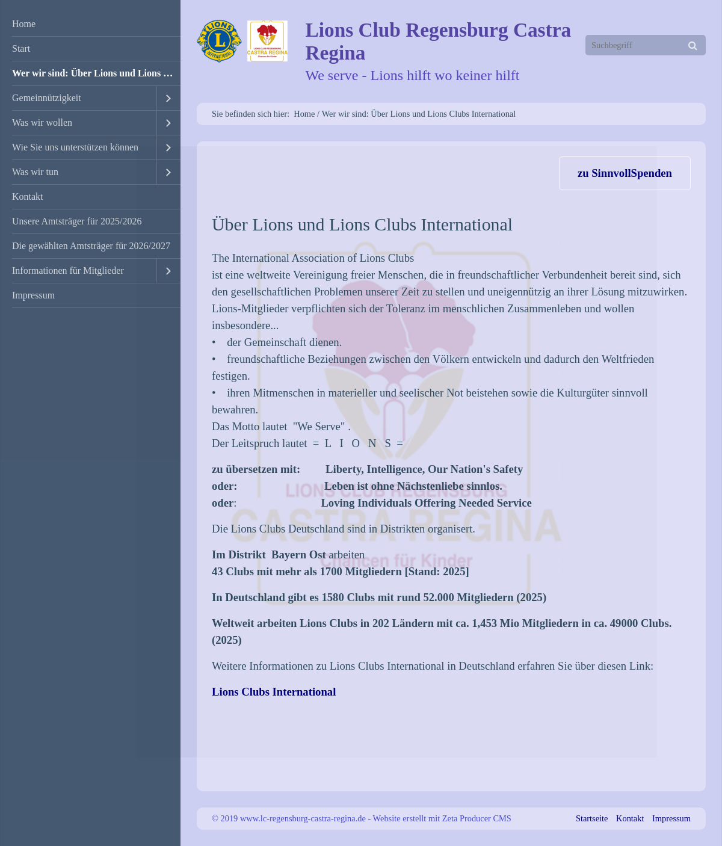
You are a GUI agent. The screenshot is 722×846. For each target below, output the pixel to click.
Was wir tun (35, 172)
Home (23, 24)
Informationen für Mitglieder (68, 270)
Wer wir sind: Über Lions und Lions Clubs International (96, 73)
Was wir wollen (42, 122)
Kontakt (27, 196)
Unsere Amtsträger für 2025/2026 (77, 221)
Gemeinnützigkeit (46, 98)
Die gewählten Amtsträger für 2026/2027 (91, 246)
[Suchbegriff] (645, 45)
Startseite (592, 818)
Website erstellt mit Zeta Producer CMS (442, 818)
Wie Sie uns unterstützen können (75, 147)
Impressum (33, 295)
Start (21, 48)
